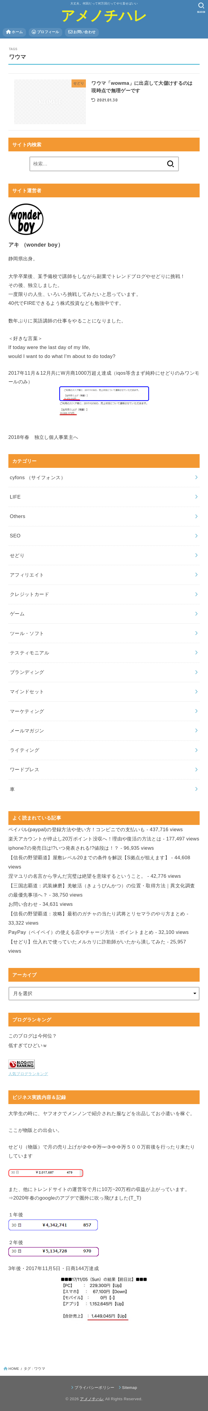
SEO (15, 535)
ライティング (24, 750)
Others (17, 516)
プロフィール (45, 32)
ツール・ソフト (27, 633)
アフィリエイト (27, 574)
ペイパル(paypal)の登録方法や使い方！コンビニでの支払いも (76, 829)
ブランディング (27, 672)
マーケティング (27, 711)
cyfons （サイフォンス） (38, 477)
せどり (17, 555)
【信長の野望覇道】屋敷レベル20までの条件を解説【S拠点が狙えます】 (89, 857)
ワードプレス (24, 769)
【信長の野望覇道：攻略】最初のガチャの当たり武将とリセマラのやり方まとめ (96, 913)
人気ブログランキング (28, 1074)
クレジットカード (29, 594)
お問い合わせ (82, 32)
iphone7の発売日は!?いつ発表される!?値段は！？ (63, 848)
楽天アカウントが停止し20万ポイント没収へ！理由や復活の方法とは (85, 838)
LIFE (15, 496)
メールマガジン (27, 730)
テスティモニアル (29, 652)
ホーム (14, 32)
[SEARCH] (201, 8)
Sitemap (129, 1387)
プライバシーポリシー (94, 1387)
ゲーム (17, 613)
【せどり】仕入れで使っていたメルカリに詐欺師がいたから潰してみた (87, 941)
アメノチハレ (104, 16)
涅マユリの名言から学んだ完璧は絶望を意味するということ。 (77, 876)
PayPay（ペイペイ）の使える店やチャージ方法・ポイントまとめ (81, 932)
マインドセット (27, 691)
